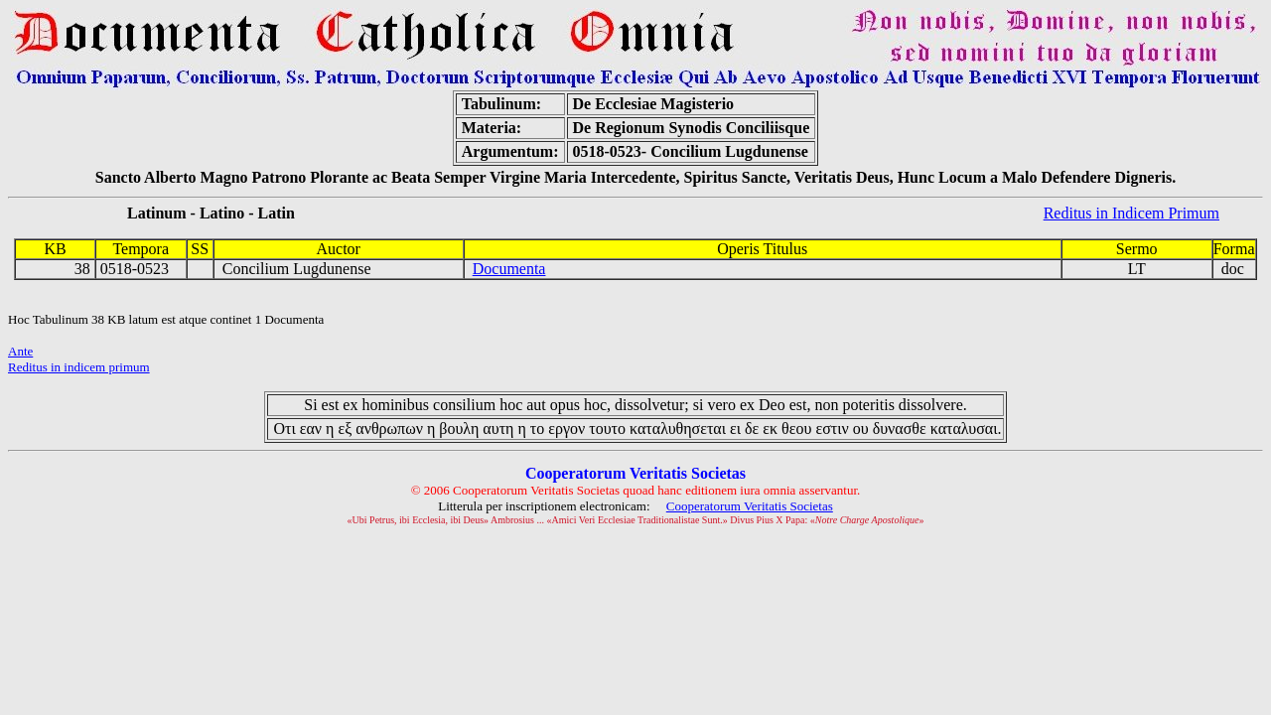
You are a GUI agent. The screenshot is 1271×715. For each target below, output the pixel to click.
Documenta (509, 268)
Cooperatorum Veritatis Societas (749, 506)
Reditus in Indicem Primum (1131, 213)
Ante (20, 351)
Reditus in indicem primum (79, 366)
